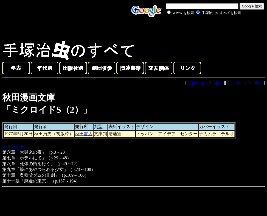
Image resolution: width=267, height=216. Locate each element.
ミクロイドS (14, 146)
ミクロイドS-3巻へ (244, 83)
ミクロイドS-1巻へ (205, 83)
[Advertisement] (198, 28)
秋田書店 (83, 133)
